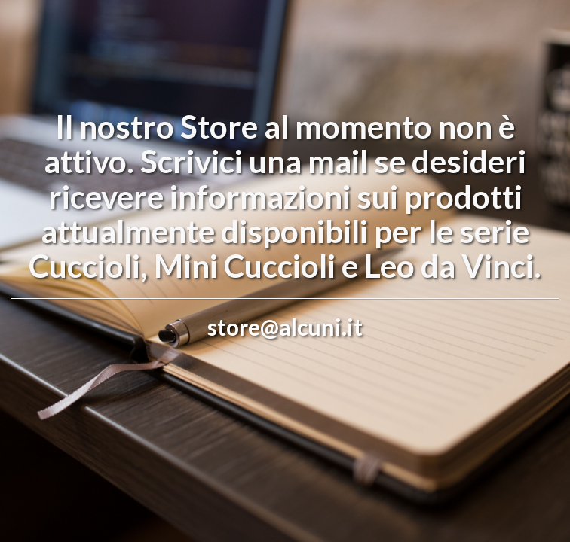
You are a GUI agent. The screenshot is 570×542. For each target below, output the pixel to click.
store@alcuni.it (285, 326)
